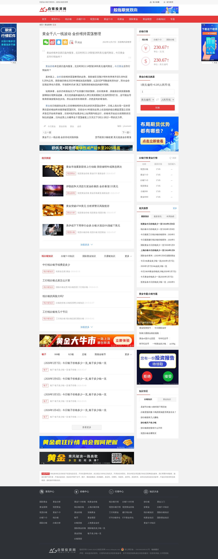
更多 (175, 208)
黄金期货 (147, 19)
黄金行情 (152, 158)
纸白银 (68, 19)
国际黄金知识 (89, 256)
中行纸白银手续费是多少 (56, 264)
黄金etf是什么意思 (147, 338)
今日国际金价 (160, 328)
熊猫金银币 (100, 354)
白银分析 (57, 523)
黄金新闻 (48, 25)
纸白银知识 (47, 256)
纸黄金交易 (61, 271)
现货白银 (94, 19)
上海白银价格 (93, 507)
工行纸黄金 (114, 512)
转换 (157, 107)
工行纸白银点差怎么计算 (56, 280)
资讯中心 (55, 19)
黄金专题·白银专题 (148, 294)
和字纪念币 (144, 344)
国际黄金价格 (80, 528)
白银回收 (78, 523)
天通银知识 (109, 256)
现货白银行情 (115, 507)
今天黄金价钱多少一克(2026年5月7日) (157, 277)
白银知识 (161, 19)
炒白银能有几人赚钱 (149, 417)
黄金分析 (71, 213)
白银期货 (78, 539)
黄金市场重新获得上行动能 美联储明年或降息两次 (94, 166)
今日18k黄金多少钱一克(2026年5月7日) (157, 261)
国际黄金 (133, 19)
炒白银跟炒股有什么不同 (151, 428)
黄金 (48, 106)
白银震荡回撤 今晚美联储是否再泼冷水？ (158, 412)
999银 (57, 354)
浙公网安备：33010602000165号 (137, 549)
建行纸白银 (127, 512)
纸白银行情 (114, 502)
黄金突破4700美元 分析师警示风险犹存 (87, 206)
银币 (76, 518)
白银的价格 (61, 303)
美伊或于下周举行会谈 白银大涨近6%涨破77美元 (93, 225)
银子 (44, 354)
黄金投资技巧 (145, 328)
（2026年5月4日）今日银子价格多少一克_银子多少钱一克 (74, 410)
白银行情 (143, 158)
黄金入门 (161, 502)
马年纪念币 (163, 338)
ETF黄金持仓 (128, 518)
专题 (172, 19)
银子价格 (72, 370)
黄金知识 (167, 399)
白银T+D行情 (128, 502)
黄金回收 (78, 533)
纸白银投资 (73, 287)
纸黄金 (120, 19)
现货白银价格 (83, 232)
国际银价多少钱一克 (94, 528)
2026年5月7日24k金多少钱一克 (154, 266)
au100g (172, 344)
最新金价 (101, 173)
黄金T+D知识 (149, 523)
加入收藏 (156, 2)
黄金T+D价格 (80, 502)
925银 (71, 354)
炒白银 (147, 502)
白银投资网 (71, 303)
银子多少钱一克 (61, 370)
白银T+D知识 (67, 256)
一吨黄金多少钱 (159, 344)
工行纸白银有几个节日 (55, 311)
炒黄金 (147, 507)
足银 (84, 354)
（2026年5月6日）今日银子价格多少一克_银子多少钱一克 (74, 378)
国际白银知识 (163, 512)
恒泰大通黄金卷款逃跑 (149, 333)
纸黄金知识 (148, 518)
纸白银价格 (79, 507)
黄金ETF (93, 173)
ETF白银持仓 (114, 518)
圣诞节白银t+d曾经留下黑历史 (154, 407)
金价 (59, 77)
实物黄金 (91, 512)
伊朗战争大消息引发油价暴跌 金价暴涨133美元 (92, 186)
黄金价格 (50, 66)
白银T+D (81, 19)
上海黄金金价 (93, 523)
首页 (44, 19)
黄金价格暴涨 (95, 193)
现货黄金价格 (83, 173)
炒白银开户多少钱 (148, 423)
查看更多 (86, 427)
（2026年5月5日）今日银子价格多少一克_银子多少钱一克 (74, 394)
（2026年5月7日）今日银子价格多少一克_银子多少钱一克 (74, 363)
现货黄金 (71, 173)
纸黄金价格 (92, 502)
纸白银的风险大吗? (53, 296)
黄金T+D (108, 19)
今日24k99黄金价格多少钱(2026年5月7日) (158, 271)
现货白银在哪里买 (148, 433)
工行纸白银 (83, 287)
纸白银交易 (71, 319)
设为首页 (170, 2)
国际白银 (80, 319)
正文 (54, 25)
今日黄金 (119, 66)
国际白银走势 (62, 287)
